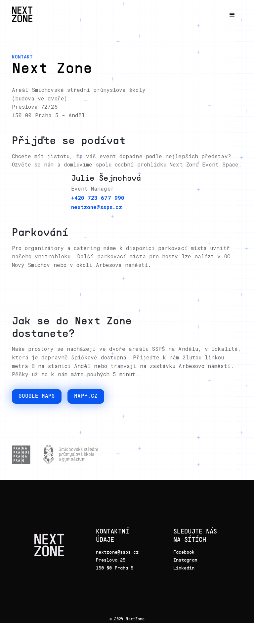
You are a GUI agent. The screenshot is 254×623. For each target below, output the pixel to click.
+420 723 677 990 (97, 197)
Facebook (184, 552)
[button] (232, 15)
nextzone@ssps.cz (96, 206)
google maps (37, 396)
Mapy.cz (86, 396)
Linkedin (184, 567)
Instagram (185, 560)
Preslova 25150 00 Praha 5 (114, 563)
